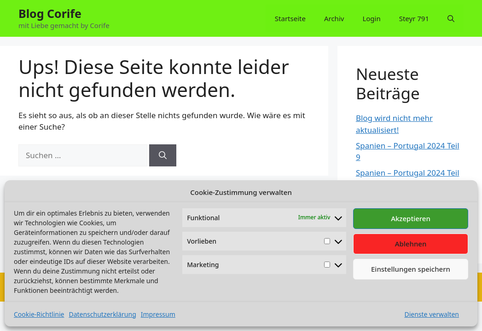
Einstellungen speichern (410, 269)
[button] (451, 18)
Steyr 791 (414, 18)
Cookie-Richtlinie (39, 314)
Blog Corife (49, 13)
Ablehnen (411, 243)
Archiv (334, 18)
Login (371, 18)
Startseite (290, 18)
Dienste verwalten (431, 314)
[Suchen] (162, 155)
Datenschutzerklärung (102, 314)
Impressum (158, 314)
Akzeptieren (410, 218)
